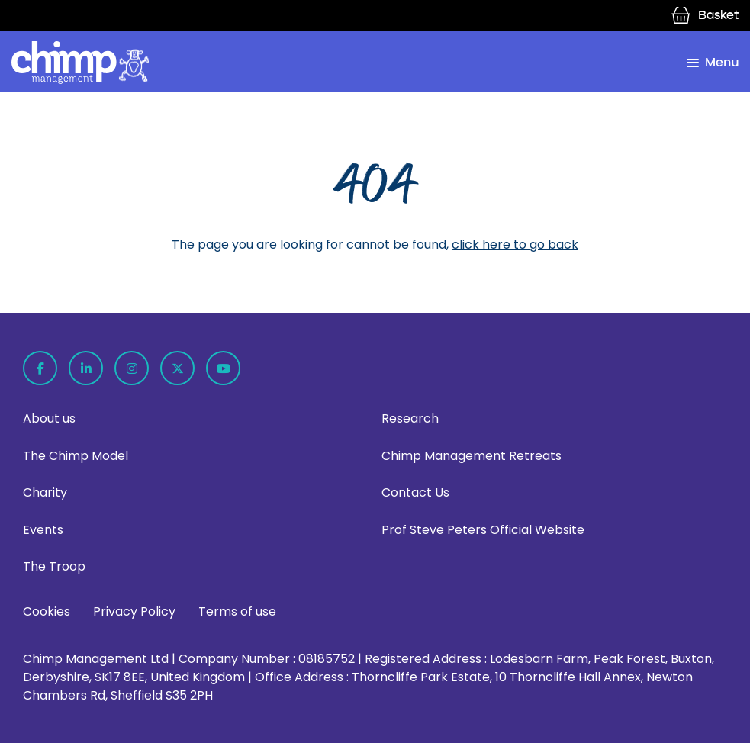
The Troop (54, 566)
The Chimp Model (75, 456)
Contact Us (415, 492)
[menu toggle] (713, 62)
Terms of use (237, 611)
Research (410, 418)
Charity (45, 492)
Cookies (46, 611)
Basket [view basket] (705, 15)
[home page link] (80, 62)
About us (49, 418)
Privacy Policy (134, 611)
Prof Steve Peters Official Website (482, 530)
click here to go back (515, 244)
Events (43, 530)
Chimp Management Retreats (471, 456)
